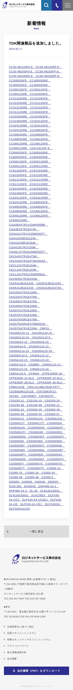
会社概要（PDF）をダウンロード (38, 670)
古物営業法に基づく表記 (20, 626)
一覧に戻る (36, 531)
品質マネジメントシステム (21, 633)
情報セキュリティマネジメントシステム (29, 639)
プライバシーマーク (18, 646)
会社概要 (12, 658)
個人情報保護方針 (16, 652)
